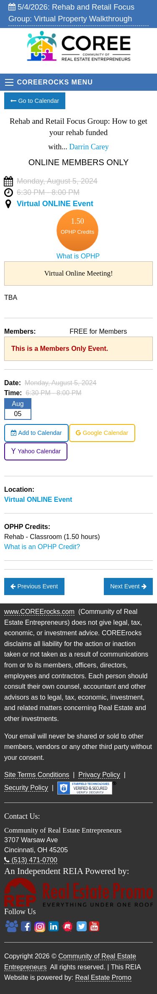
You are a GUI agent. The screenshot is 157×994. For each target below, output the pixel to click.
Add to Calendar (36, 432)
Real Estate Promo (103, 977)
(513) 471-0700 (30, 860)
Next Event (128, 586)
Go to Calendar (34, 100)
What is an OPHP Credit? (42, 546)
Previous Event (34, 586)
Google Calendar (102, 432)
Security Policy (26, 787)
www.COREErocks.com (39, 611)
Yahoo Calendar (36, 451)
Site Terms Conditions (36, 774)
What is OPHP (78, 256)
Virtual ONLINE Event (55, 203)
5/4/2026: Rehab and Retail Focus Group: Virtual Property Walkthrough (71, 13)
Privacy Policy (99, 774)
